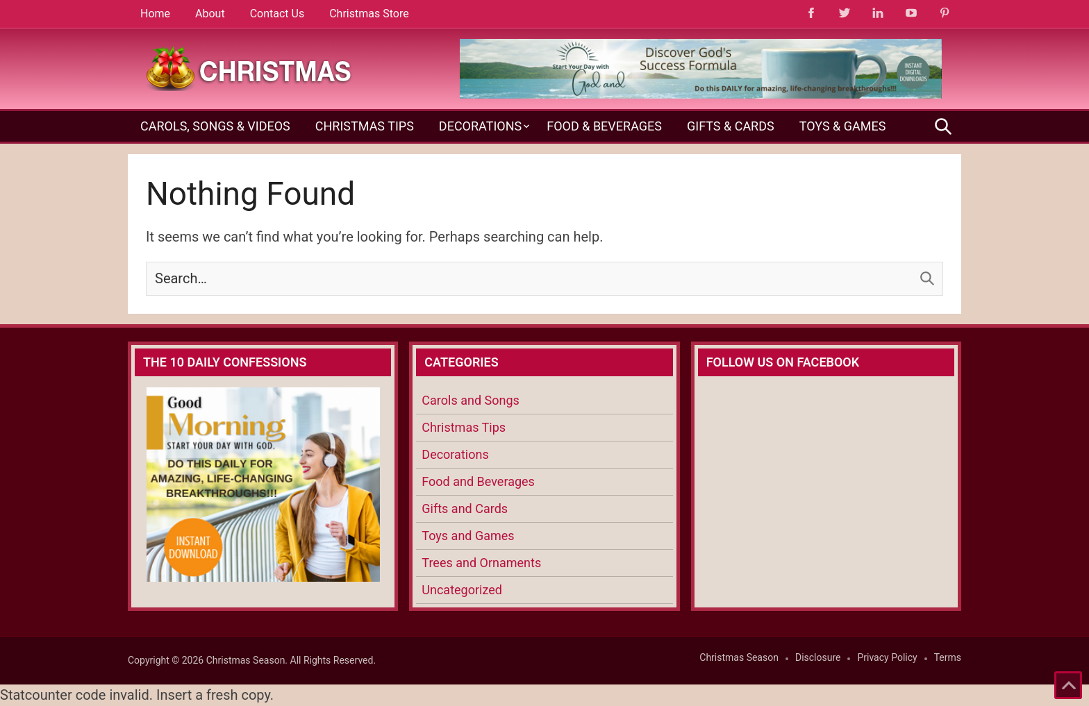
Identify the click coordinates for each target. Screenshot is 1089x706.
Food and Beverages (478, 481)
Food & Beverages (604, 126)
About (210, 13)
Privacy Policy (887, 657)
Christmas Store (368, 13)
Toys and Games (468, 535)
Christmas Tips (364, 126)
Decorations (480, 126)
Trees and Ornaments (481, 562)
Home (155, 13)
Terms (947, 657)
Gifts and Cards (465, 508)
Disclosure (818, 657)
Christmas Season (739, 657)
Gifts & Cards (730, 126)
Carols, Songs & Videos (215, 126)
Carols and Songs (470, 400)
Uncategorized (462, 589)
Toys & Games (842, 126)
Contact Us (277, 13)
